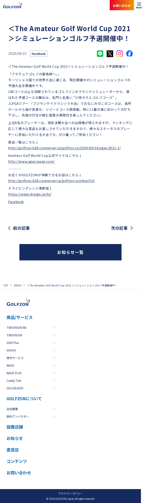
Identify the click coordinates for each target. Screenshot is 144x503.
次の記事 (119, 228)
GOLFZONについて (24, 398)
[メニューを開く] (139, 5)
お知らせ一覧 (70, 252)
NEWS (17, 285)
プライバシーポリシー (70, 493)
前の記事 (21, 228)
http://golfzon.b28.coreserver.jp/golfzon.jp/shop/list (51, 180)
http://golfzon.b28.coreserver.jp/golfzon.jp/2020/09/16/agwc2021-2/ (64, 147)
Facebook (16, 201)
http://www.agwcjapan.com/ (31, 161)
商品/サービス (20, 317)
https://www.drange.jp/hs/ (29, 194)
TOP (5, 285)
